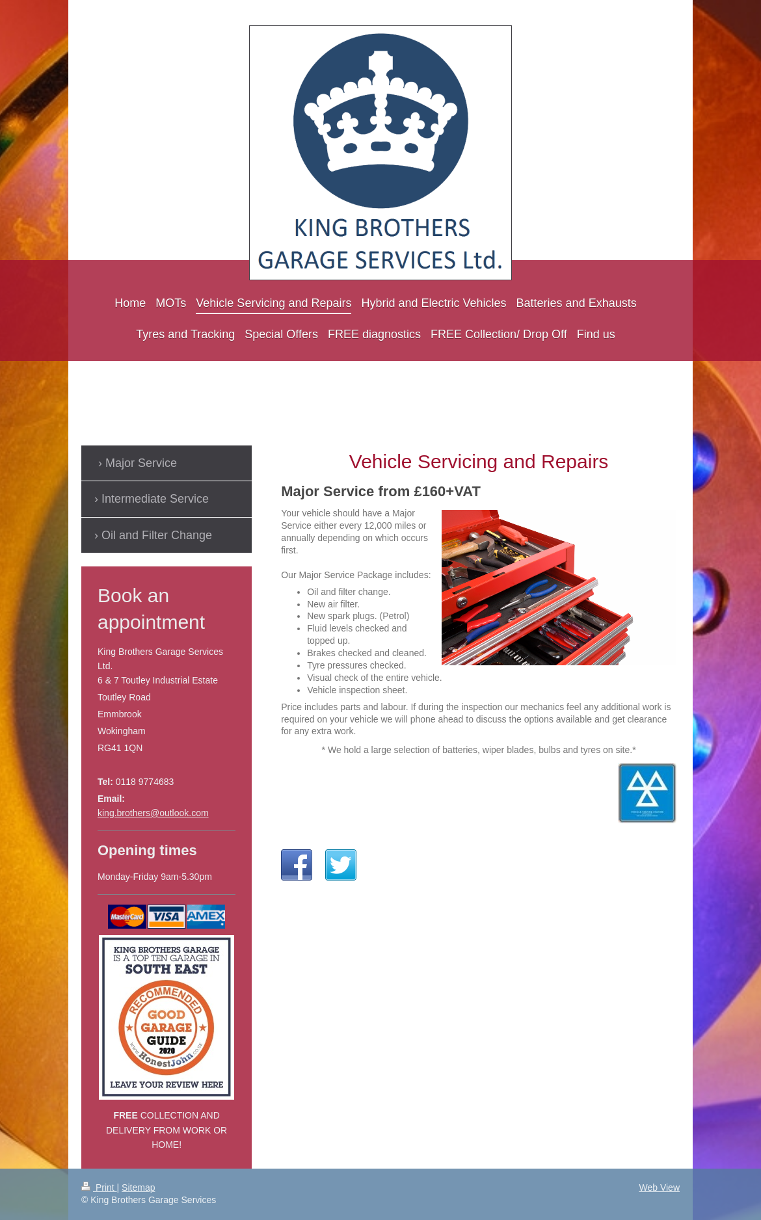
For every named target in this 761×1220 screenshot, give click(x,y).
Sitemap (138, 1187)
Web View (659, 1187)
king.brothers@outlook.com (153, 813)
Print (99, 1187)
